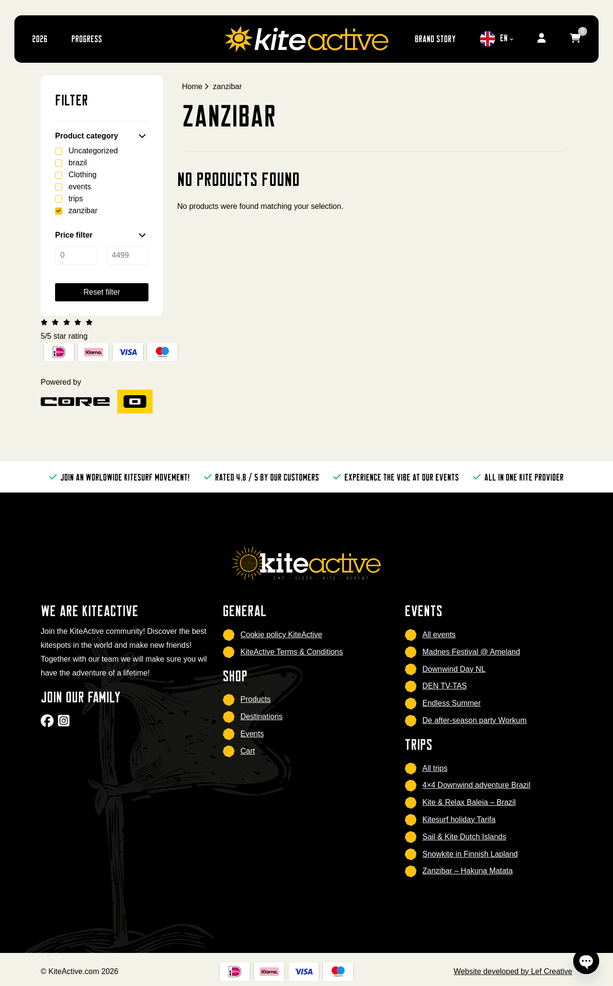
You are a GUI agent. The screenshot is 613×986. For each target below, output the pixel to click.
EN (494, 38)
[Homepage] (306, 38)
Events (252, 734)
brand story (435, 38)
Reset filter (101, 292)
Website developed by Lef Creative (513, 971)
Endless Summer (451, 703)
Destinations (261, 716)
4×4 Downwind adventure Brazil (476, 785)
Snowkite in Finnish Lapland (470, 854)
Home (192, 86)
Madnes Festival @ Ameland (471, 652)
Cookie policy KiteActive (281, 635)
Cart (247, 751)
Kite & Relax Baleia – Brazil (469, 802)
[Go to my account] (541, 39)
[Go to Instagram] (65, 724)
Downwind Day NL (454, 669)
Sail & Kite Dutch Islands (464, 837)
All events (438, 635)
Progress (86, 38)
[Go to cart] (575, 39)
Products (255, 699)
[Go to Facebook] (48, 724)
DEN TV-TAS (444, 686)
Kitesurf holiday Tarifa (459, 819)
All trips (434, 768)
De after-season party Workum (474, 720)
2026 (39, 38)
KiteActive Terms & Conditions (291, 652)
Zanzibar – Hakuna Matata (467, 871)
